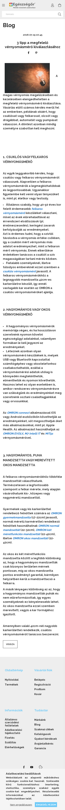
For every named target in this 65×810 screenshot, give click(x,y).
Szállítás (10, 742)
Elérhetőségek (14, 747)
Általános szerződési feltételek (12, 722)
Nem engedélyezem (21, 804)
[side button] (3, 5)
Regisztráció (42, 684)
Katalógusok (42, 734)
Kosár (38, 694)
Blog (37, 724)
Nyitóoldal (12, 679)
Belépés (39, 679)
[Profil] (52, 5)
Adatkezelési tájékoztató (13, 731)
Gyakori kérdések (45, 738)
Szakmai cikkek (44, 729)
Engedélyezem (46, 804)
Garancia (40, 748)
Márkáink (40, 719)
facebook (24, 767)
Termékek (11, 684)
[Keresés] (32, 14)
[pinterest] (36, 53)
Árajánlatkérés (43, 743)
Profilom (39, 689)
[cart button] (59, 5)
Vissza (10, 644)
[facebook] (29, 53)
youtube (32, 767)
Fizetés (10, 737)
